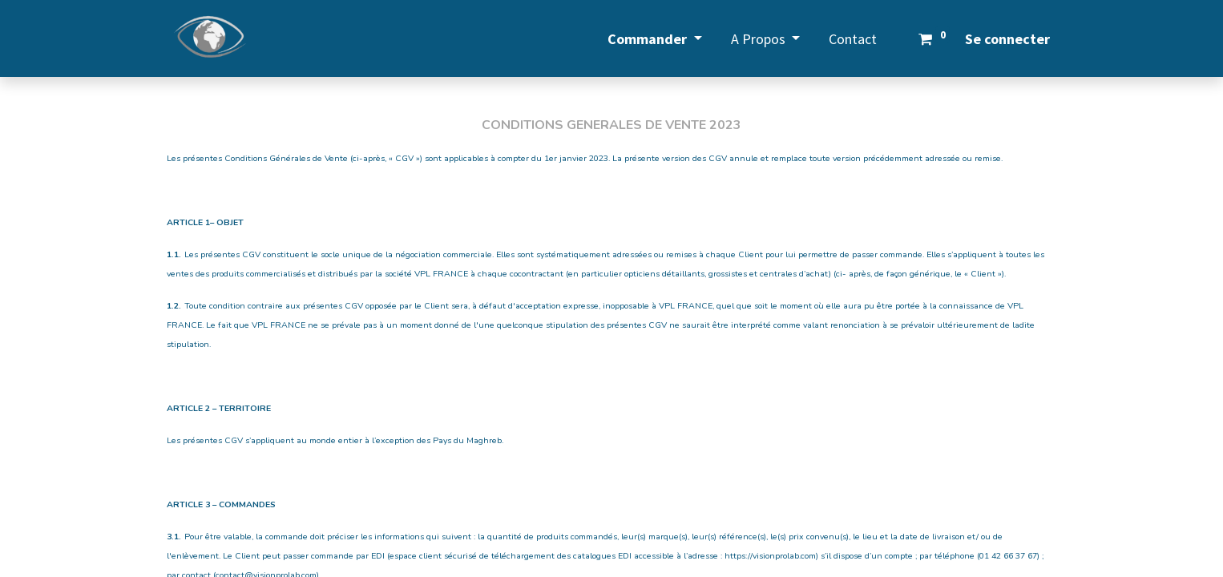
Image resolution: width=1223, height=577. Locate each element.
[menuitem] (852, 39)
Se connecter (1007, 39)
